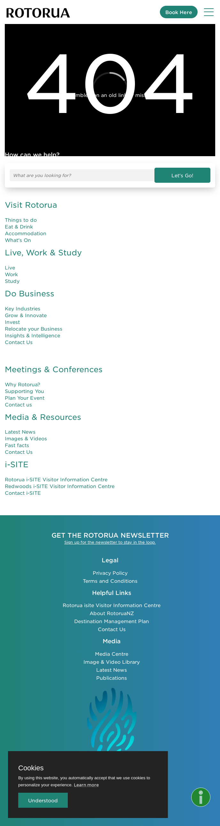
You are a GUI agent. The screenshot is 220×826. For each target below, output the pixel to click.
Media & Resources (43, 417)
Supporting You (24, 391)
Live (10, 267)
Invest (12, 322)
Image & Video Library (111, 662)
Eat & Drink (19, 226)
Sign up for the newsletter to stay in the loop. (110, 542)
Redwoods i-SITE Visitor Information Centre (59, 486)
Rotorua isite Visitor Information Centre (112, 605)
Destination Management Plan (111, 621)
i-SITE (16, 464)
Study (12, 281)
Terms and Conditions (110, 581)
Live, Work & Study (43, 252)
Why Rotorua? (22, 384)
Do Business (29, 293)
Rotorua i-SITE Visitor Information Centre (56, 479)
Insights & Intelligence (32, 335)
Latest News (20, 432)
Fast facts (17, 445)
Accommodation (25, 233)
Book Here (178, 12)
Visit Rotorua (31, 204)
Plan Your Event (24, 398)
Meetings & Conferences (54, 369)
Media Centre (111, 654)
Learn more (86, 784)
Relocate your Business (33, 328)
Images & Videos (26, 438)
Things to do (21, 220)
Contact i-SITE (23, 493)
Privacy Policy (110, 573)
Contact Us (19, 342)
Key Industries (22, 308)
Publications (111, 678)
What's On (18, 240)
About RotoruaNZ (112, 613)
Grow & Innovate (26, 315)
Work (11, 274)
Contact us (18, 404)
